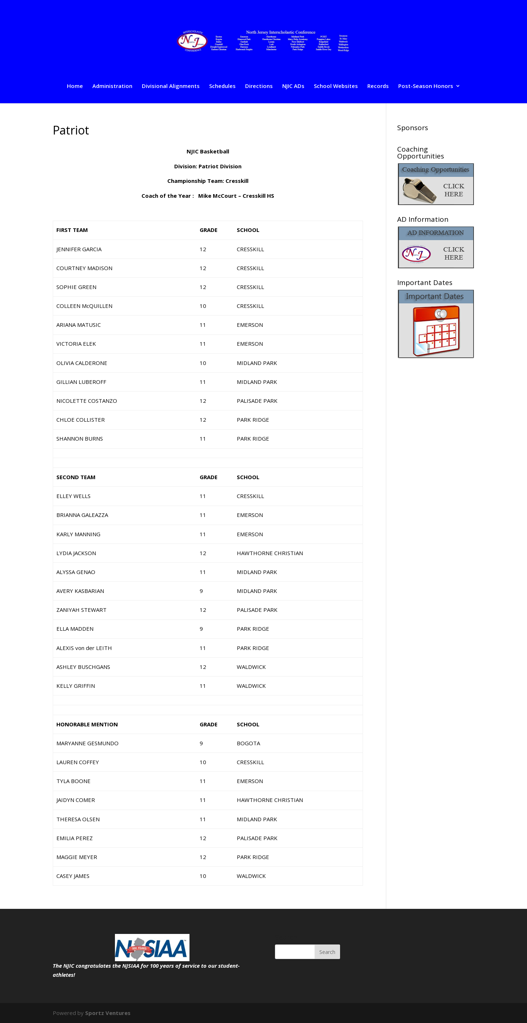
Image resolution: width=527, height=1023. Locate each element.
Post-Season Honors (425, 86)
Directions (259, 86)
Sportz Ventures (108, 1012)
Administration (112, 86)
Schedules (222, 86)
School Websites (336, 86)
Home (75, 86)
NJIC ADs (293, 86)
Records (378, 86)
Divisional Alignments (171, 86)
